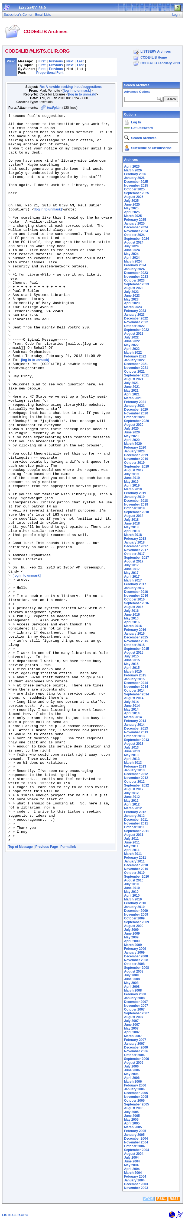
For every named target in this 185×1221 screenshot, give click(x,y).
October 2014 (134, 690)
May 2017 (131, 573)
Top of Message (20, 992)
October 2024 (134, 235)
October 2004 (134, 1146)
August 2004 (133, 1154)
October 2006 (134, 1055)
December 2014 (136, 683)
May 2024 (131, 254)
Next (69, 61)
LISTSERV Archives (156, 51)
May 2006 (131, 1074)
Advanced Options (137, 91)
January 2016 (134, 633)
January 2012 (134, 816)
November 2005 (136, 1097)
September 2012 (136, 785)
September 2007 (136, 1013)
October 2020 (134, 417)
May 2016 (131, 618)
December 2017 (136, 546)
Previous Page (46, 992)
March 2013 (133, 763)
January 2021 (134, 406)
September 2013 (136, 740)
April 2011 (131, 850)
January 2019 (134, 497)
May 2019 (131, 482)
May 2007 (131, 1028)
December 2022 (136, 318)
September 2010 (136, 876)
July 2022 (131, 337)
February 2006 (135, 1085)
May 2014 (131, 709)
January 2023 (134, 315)
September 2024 (136, 239)
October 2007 (134, 1009)
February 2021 (135, 402)
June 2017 (132, 569)
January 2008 (134, 998)
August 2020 (133, 425)
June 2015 (132, 660)
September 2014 (136, 694)
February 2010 (135, 903)
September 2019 (136, 466)
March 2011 (133, 854)
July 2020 (131, 428)
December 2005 (136, 1093)
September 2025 (136, 193)
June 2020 (132, 432)
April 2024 (131, 258)
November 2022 (136, 322)
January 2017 (134, 588)
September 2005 (136, 1104)
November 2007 (136, 1006)
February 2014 (135, 721)
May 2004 (131, 1165)
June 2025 (132, 204)
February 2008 (135, 994)
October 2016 (134, 599)
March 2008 (133, 990)
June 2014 (132, 706)
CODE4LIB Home (154, 57)
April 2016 (131, 622)
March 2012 (133, 808)
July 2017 (131, 565)
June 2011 (132, 842)
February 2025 (135, 220)
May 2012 (131, 801)
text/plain (54, 108)
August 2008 (133, 971)
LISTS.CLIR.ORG (15, 1215)
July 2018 (131, 520)
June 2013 (132, 751)
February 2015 (135, 675)
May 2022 (131, 345)
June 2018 (132, 523)
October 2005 (134, 1100)
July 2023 (131, 292)
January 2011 (134, 861)
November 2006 (136, 1051)
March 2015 (133, 671)
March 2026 (133, 170)
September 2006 (136, 1059)
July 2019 (131, 474)
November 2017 (136, 550)
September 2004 (136, 1150)
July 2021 (131, 383)
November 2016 (136, 595)
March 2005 (133, 1127)
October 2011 (134, 827)
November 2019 (136, 459)
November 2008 (136, 960)
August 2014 (133, 698)
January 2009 (134, 952)
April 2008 (131, 987)
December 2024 (136, 227)
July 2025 (131, 201)
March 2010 (133, 899)
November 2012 (136, 778)
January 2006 (134, 1089)
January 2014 (134, 725)
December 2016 (136, 592)
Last (80, 61)
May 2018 (131, 527)
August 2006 (133, 1063)
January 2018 (134, 542)
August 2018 (133, 516)
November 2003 (136, 1188)
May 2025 (131, 208)
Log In (136, 122)
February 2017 (135, 584)
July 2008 (131, 975)
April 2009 (131, 941)
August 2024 (133, 242)
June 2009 (132, 933)
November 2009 (136, 914)
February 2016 (135, 630)
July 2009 (131, 930)
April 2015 (131, 668)
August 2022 (133, 333)
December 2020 (136, 409)
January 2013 (134, 770)
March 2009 (133, 945)
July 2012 (131, 793)
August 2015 (133, 652)
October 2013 (134, 736)
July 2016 (131, 611)
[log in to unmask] (77, 90)
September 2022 (136, 330)
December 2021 (136, 364)
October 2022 (134, 326)
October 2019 (134, 463)
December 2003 (136, 1184)
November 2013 (136, 732)
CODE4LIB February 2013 (160, 63)
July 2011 (131, 838)
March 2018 (133, 535)
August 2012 (133, 789)
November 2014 (136, 687)
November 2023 (136, 277)
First (42, 61)
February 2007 (135, 1040)
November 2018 (136, 504)
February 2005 (135, 1131)
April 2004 (131, 1169)
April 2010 (131, 895)
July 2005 (131, 1112)
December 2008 (136, 956)
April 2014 (131, 713)
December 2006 (136, 1047)
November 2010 (136, 869)
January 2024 (134, 269)
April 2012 (131, 804)
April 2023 (131, 303)
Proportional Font (50, 73)
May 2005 (131, 1119)
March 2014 (133, 717)
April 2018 (131, 531)
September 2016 (136, 603)
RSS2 (174, 1199)
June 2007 (132, 1025)
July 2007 (131, 1021)
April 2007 (131, 1032)
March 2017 (133, 580)
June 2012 (132, 797)
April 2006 (131, 1078)
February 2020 (135, 447)
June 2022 (132, 341)
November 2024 (136, 231)
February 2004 (135, 1176)
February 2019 (135, 493)
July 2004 (131, 1157)
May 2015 (131, 664)
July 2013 (131, 747)
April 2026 (131, 166)
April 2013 (131, 759)
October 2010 (134, 873)
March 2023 (133, 307)
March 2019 (133, 489)
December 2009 (136, 911)
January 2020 (134, 451)
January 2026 (134, 178)
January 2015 (134, 679)
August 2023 (133, 288)
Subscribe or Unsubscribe (151, 148)
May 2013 (131, 755)
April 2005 (131, 1123)
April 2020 (131, 440)
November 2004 (136, 1142)
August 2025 (133, 197)
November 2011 (136, 823)
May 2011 (131, 846)
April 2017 (131, 576)
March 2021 (133, 398)
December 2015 (136, 637)
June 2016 (132, 614)
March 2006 (133, 1081)
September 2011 (136, 831)
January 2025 (134, 223)
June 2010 (132, 888)
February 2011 (135, 857)
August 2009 (133, 926)
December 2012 (136, 774)
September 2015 (136, 649)
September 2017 (136, 558)
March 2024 (133, 261)
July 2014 (131, 702)
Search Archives (137, 85)
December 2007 (136, 1002)
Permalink (68, 992)
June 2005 (132, 1116)
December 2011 (136, 820)
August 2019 (133, 470)
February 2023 (135, 311)
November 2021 (136, 368)
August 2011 (133, 835)
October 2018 (134, 508)
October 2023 (134, 280)
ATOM (148, 1199)
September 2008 (136, 968)
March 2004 (133, 1173)
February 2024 (135, 265)
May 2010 (131, 892)
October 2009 (134, 918)
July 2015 (131, 656)
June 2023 (132, 296)
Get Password (142, 128)
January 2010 (134, 907)
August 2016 (133, 607)
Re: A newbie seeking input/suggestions (71, 87)
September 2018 (136, 512)
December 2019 (136, 455)
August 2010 (133, 880)
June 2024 (132, 250)
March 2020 (133, 444)
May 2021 (131, 390)
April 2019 (131, 485)
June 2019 (132, 478)
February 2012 (135, 812)
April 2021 (131, 394)
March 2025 (133, 216)
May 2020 (131, 436)
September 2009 (136, 922)
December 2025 (136, 182)
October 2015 (134, 645)
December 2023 (136, 273)
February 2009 (135, 949)
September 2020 (136, 421)
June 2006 (132, 1070)
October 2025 (134, 189)
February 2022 (135, 356)
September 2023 (136, 284)
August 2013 (133, 744)
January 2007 (134, 1044)
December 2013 (136, 728)
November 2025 (136, 185)
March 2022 (133, 352)
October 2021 (134, 371)
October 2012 (134, 782)
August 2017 (133, 561)
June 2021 (132, 387)
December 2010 (136, 865)
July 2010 (131, 884)
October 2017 (134, 554)
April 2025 (131, 212)
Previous (56, 61)
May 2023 (131, 299)
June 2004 (132, 1161)
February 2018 (135, 539)
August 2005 (133, 1108)
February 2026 (135, 174)
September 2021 (136, 375)
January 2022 (134, 360)
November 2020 (136, 413)
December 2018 (136, 501)
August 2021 (133, 379)
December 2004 (136, 1138)
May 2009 (131, 937)
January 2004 (134, 1180)
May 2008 (131, 983)
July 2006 (131, 1066)
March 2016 (133, 626)
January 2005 (134, 1135)
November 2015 (136, 641)
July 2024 (131, 246)
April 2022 (131, 349)
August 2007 (133, 1017)
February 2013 (135, 766)
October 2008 (134, 964)
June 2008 (132, 979)
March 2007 (133, 1036)
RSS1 (161, 1199)
